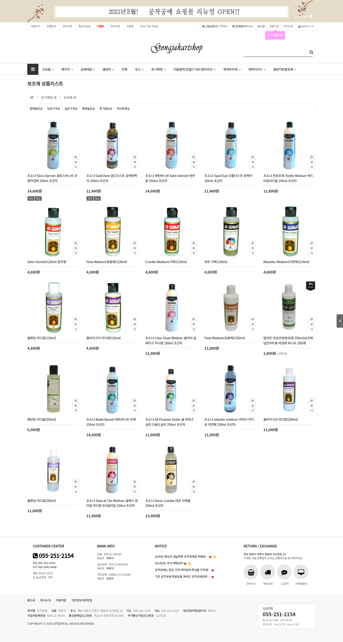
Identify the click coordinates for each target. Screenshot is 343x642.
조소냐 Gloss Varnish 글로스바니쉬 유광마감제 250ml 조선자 (52, 178)
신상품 (48, 69)
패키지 (67, 69)
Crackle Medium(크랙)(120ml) (166, 261)
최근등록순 (123, 108)
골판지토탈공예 (284, 69)
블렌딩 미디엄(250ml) (41, 500)
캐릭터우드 (256, 69)
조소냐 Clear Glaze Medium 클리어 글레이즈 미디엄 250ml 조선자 (170, 340)
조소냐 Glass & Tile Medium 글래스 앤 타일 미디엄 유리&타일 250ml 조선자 (112, 503)
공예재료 (88, 69)
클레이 (108, 69)
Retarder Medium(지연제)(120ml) (286, 261)
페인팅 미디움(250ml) (41, 419)
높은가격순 (71, 108)
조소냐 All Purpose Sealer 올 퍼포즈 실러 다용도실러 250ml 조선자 (169, 422)
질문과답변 (85, 26)
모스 (139, 69)
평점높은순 (88, 108)
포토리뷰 (115, 26)
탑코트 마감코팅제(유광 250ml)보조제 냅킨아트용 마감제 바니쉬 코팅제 (288, 340)
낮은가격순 (53, 108)
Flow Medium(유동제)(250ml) (224, 337)
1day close (303, 16)
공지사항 (67, 26)
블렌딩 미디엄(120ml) (41, 337)
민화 (125, 69)
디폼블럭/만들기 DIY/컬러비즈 (194, 69)
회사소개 (45, 600)
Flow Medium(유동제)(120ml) (106, 261)
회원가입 (274, 27)
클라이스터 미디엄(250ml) (280, 419)
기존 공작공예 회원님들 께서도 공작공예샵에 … (183, 576)
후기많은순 (105, 108)
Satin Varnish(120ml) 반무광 (46, 261)
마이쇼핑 (288, 26)
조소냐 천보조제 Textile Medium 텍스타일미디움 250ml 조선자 (288, 178)
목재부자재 (231, 69)
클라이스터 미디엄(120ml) (103, 337)
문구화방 (158, 69)
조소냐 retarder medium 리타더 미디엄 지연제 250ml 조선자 (229, 422)
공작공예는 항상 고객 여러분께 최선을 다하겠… (183, 570)
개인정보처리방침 (81, 600)
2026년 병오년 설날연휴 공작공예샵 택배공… (181, 556)
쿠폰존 (130, 26)
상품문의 (51, 26)
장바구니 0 (305, 26)
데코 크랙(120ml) (215, 261)
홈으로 (31, 600)
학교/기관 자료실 (149, 26)
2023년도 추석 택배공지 (169, 563)
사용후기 (35, 26)
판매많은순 (36, 108)
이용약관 (61, 600)
